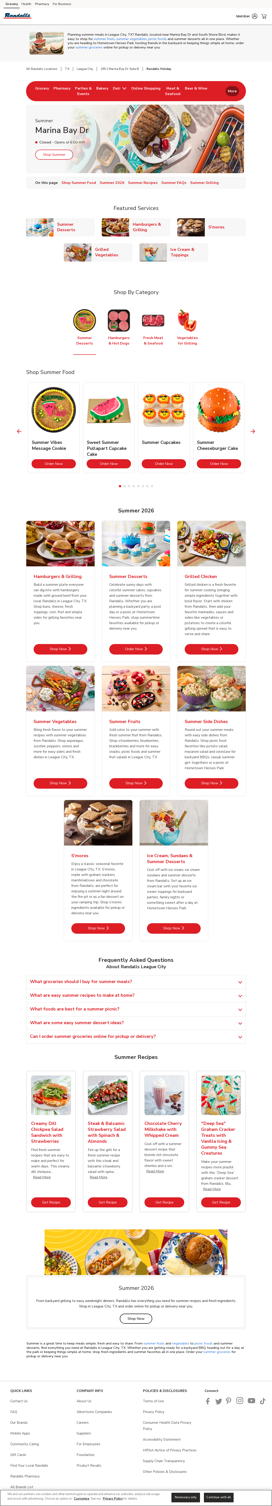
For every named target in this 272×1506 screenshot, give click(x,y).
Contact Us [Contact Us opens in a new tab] (19, 1401)
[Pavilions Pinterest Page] (229, 1403)
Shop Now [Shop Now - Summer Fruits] (144, 783)
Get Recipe (56, 1202)
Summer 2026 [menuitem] (112, 182)
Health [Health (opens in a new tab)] (26, 4)
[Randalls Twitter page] (218, 1403)
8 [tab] (152, 486)
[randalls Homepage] (17, 16)
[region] (136, 1498)
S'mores (218, 227)
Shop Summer (54, 154)
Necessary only (186, 1497)
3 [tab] (129, 486)
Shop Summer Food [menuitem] (78, 182)
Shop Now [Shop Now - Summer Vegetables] (68, 783)
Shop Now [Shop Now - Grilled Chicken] (219, 649)
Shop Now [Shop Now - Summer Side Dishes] (219, 783)
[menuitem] (42, 91)
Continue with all (218, 1497)
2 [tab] (124, 486)
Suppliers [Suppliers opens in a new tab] (84, 1433)
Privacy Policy (113, 1499)
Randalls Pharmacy (25, 1476)
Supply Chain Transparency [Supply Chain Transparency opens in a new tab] (164, 1461)
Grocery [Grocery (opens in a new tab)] (11, 4)
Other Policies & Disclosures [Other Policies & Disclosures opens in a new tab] (165, 1471)
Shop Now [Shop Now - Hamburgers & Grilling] (68, 649)
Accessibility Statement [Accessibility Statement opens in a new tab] (162, 1439)
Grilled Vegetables (114, 252)
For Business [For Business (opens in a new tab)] (62, 4)
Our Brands (19, 1422)
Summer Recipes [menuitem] (143, 182)
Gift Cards (18, 1455)
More (232, 91)
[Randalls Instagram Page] (240, 1403)
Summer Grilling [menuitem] (204, 182)
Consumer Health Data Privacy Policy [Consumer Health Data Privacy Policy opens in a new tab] (167, 1425)
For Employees (88, 1444)
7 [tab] (147, 486)
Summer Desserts (76, 227)
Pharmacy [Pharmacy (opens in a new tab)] (42, 4)
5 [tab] (138, 486)
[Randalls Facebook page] (209, 1403)
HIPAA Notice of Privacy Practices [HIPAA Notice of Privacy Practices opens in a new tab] (170, 1450)
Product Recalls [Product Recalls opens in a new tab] (89, 1465)
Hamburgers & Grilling (151, 227)
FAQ (13, 1412)
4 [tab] (134, 486)
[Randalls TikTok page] (262, 1403)
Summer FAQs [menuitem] (174, 182)
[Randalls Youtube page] (251, 1403)
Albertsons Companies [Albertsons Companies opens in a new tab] (94, 1412)
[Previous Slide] (19, 431)
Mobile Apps (20, 1433)
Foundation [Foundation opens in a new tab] (85, 1455)
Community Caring (24, 1444)
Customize (81, 1499)
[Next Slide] (253, 431)
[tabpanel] (54, 427)
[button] (247, 16)
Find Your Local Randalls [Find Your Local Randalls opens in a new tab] (29, 1465)
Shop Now (140, 1318)
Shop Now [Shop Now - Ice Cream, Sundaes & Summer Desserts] (181, 928)
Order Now (60, 463)
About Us (84, 1401)
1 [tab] (120, 486)
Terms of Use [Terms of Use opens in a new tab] (153, 1401)
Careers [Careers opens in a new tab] (83, 1422)
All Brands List (21, 1487)
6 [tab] (143, 486)
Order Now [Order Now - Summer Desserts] (144, 649)
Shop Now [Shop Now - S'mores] (106, 928)
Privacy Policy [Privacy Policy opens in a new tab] (153, 1412)
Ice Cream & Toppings (189, 252)
